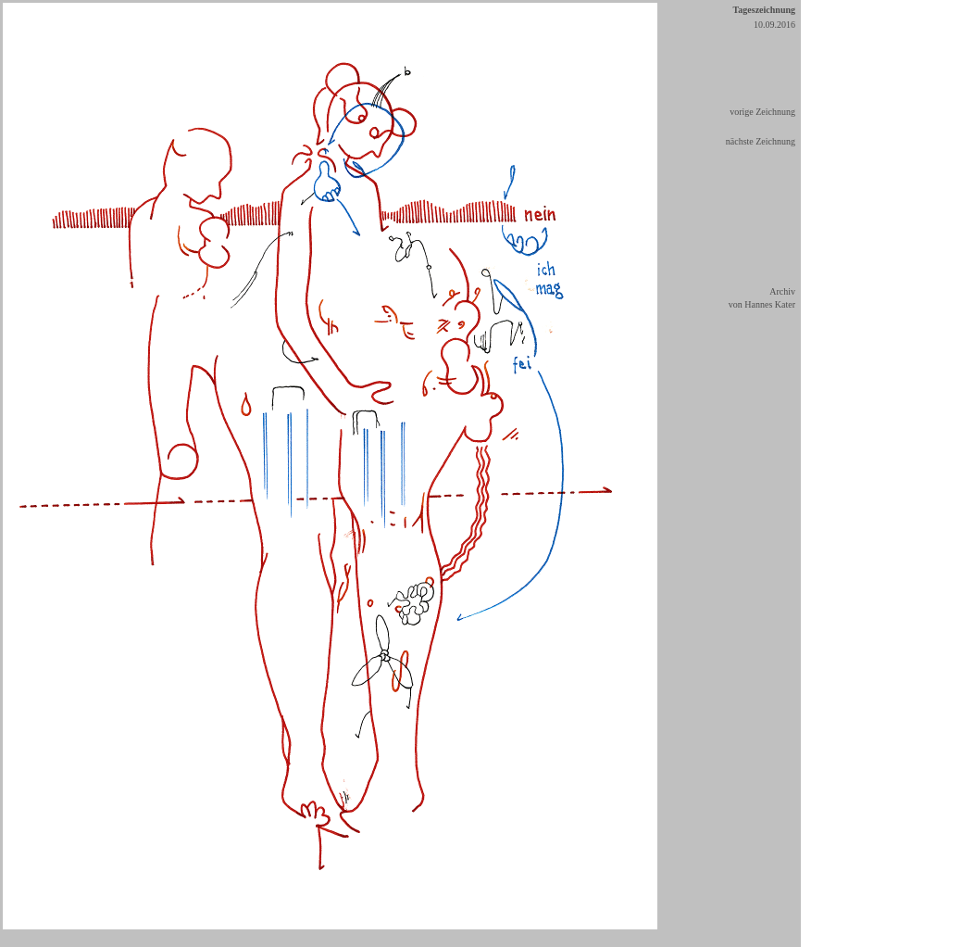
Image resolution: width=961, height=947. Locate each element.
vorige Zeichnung (762, 112)
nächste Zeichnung (760, 141)
